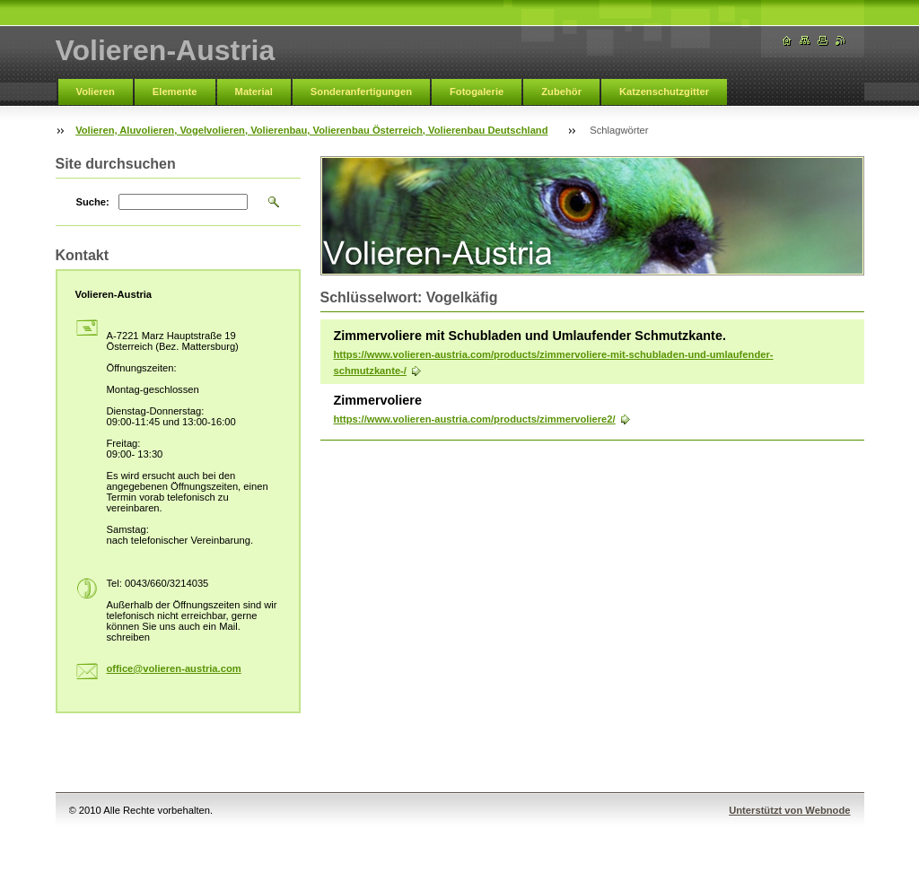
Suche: (92, 201)
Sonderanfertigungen (361, 91)
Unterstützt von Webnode (789, 810)
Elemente (175, 91)
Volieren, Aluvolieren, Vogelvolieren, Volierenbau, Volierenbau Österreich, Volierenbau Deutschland (311, 130)
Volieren (95, 91)
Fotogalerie (476, 91)
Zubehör (561, 91)
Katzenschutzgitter (664, 91)
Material (254, 91)
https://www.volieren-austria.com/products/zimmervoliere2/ (475, 419)
